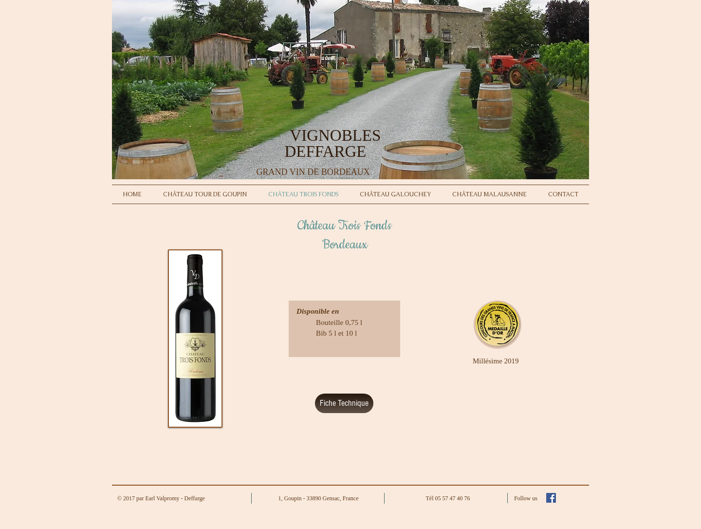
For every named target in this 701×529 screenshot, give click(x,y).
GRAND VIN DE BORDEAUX (312, 172)
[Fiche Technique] (344, 403)
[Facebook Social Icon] (551, 498)
